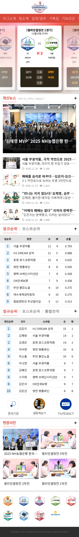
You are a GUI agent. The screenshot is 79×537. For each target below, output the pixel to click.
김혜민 (23, 370)
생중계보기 (39, 413)
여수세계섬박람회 (24, 294)
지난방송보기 (66, 413)
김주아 (4, 77)
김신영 (28, 77)
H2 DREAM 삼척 (23, 253)
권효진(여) (74, 77)
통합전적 (52, 311)
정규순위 (10, 229)
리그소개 (9, 18)
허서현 (23, 349)
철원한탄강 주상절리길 (27, 301)
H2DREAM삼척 (27, 57)
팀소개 (24, 18)
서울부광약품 (51, 55)
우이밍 (4, 72)
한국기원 (13, 413)
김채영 (23, 335)
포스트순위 (31, 229)
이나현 (23, 363)
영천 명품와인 (21, 267)
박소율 (23, 356)
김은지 (28, 72)
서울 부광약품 (21, 246)
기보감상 (68, 18)
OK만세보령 (20, 281)
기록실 (54, 18)
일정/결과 (39, 18)
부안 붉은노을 (21, 287)
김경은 (23, 342)
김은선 (23, 391)
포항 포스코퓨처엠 (24, 260)
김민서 (23, 384)
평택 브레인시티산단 (25, 274)
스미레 (23, 377)
